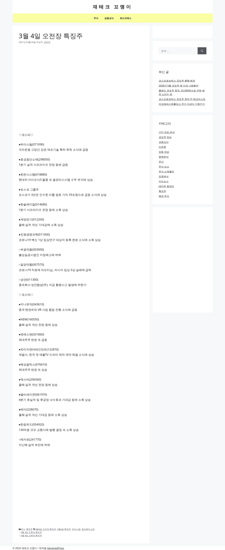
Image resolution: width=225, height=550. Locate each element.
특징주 (29, 529)
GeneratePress (55, 548)
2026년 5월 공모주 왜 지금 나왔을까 (179, 85)
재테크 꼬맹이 (112, 7)
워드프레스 (125, 18)
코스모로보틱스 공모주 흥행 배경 (177, 80)
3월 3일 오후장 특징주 (31, 532)
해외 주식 (164, 196)
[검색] (202, 50)
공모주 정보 (165, 137)
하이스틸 (76, 529)
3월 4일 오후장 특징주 (31, 535)
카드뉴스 (164, 181)
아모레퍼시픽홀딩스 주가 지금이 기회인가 (182, 104)
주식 (96, 18)
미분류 (162, 147)
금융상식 (109, 18)
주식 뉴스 (164, 166)
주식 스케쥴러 (166, 171)
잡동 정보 (164, 152)
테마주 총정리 (166, 186)
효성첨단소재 (88, 529)
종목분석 (164, 157)
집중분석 (164, 176)
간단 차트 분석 (167, 132)
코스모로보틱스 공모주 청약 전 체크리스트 (182, 99)
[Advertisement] (81, 70)
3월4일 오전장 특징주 (45, 529)
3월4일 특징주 (64, 529)
